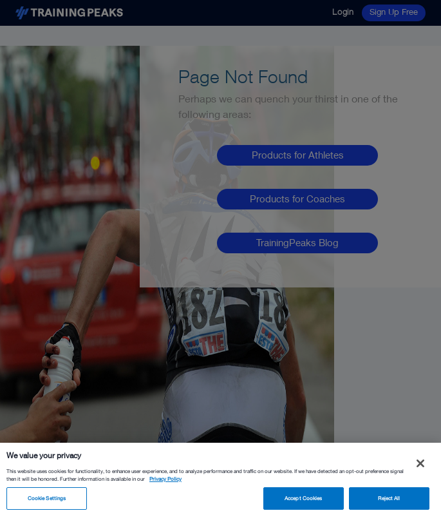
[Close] (420, 466)
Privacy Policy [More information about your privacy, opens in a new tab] (165, 482)
